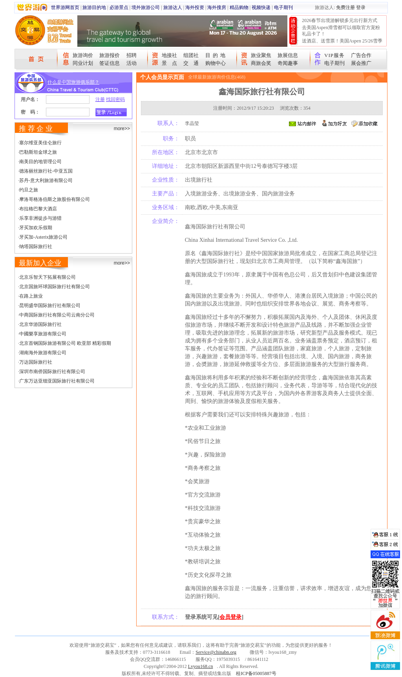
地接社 (169, 55)
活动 (131, 63)
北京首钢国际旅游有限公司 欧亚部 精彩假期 (65, 343)
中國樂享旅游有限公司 (42, 334)
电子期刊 (283, 7)
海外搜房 (216, 7)
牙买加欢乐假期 (35, 227)
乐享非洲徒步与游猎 (40, 218)
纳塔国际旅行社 (35, 246)
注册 (100, 99)
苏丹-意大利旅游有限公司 (46, 180)
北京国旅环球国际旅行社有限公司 (54, 286)
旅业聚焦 (261, 55)
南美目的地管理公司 (40, 161)
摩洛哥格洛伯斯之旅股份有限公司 (54, 199)
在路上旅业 (31, 296)
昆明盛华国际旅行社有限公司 (49, 305)
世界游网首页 (65, 7)
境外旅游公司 (146, 7)
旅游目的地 (94, 7)
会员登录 (230, 617)
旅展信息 (288, 55)
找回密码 (115, 99)
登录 (360, 7)
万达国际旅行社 (35, 362)
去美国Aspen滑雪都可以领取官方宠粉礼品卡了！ (341, 31)
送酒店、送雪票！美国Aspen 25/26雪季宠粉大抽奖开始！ (342, 44)
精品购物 (239, 7)
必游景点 (119, 7)
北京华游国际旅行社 (40, 324)
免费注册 (345, 7)
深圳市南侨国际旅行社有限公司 (52, 371)
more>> (122, 128)
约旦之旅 (28, 190)
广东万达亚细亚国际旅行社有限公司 (57, 381)
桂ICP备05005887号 (256, 673)
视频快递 (261, 7)
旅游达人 (172, 7)
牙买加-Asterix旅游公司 (43, 237)
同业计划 (83, 63)
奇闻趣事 (288, 63)
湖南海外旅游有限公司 (42, 352)
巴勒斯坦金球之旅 (38, 152)
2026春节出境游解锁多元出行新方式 (339, 20)
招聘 (131, 55)
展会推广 (361, 63)
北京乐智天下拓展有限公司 (47, 277)
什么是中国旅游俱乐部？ (73, 82)
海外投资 (194, 7)
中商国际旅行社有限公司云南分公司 (57, 315)
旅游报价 (109, 55)
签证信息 (109, 63)
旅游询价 (83, 55)
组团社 (191, 55)
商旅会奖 (261, 63)
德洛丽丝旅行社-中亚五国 (46, 171)
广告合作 (361, 55)
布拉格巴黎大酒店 (38, 209)
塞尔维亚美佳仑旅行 (40, 142)
